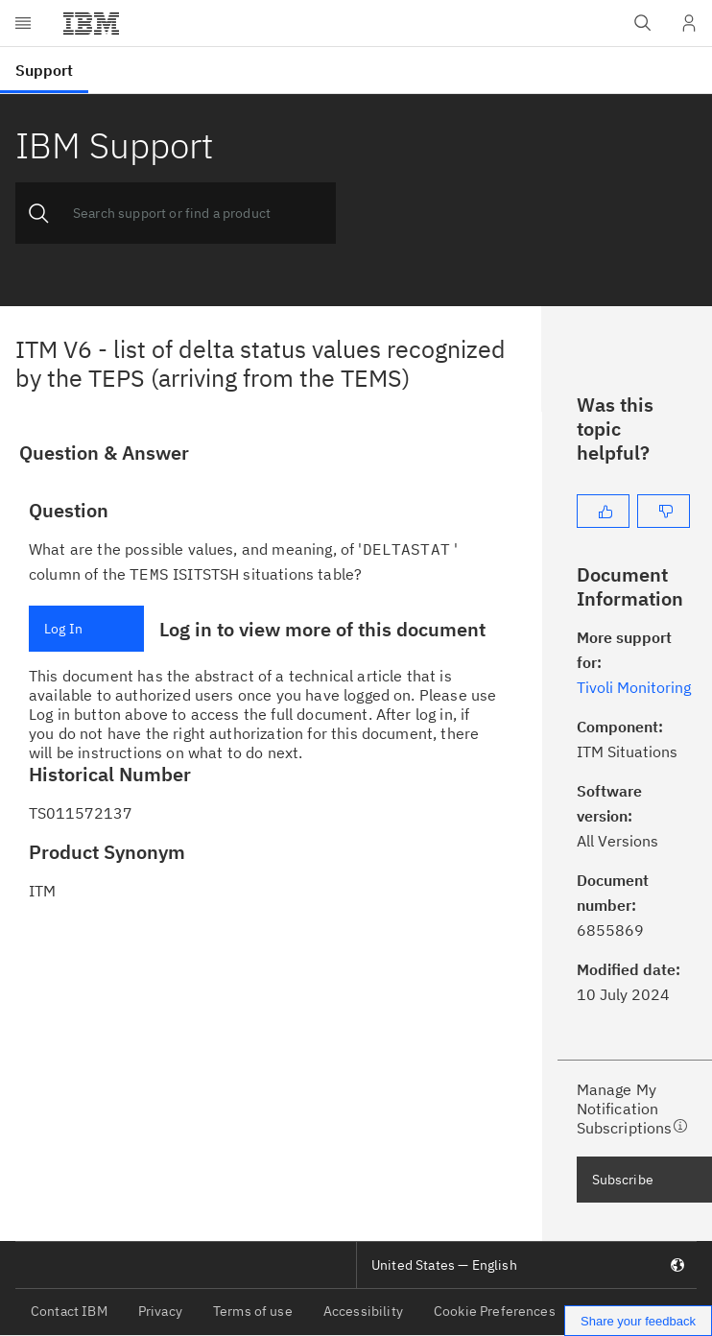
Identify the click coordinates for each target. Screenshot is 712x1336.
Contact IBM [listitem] (69, 1311)
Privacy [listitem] (160, 1311)
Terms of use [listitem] (253, 1311)
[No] (663, 511)
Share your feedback (638, 1321)
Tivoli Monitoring (634, 687)
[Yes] (603, 511)
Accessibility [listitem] (363, 1311)
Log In (63, 628)
